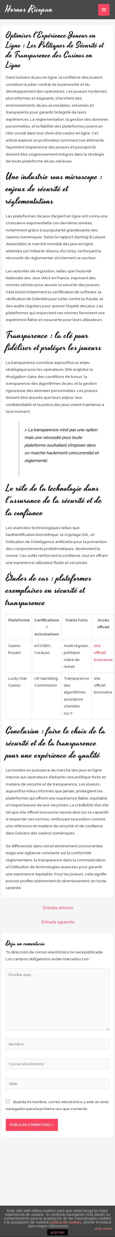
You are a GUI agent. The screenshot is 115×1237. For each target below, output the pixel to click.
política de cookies (65, 1222)
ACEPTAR (57, 1232)
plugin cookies (103, 1228)
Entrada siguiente (58, 922)
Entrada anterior (58, 907)
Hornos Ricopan (29, 9)
